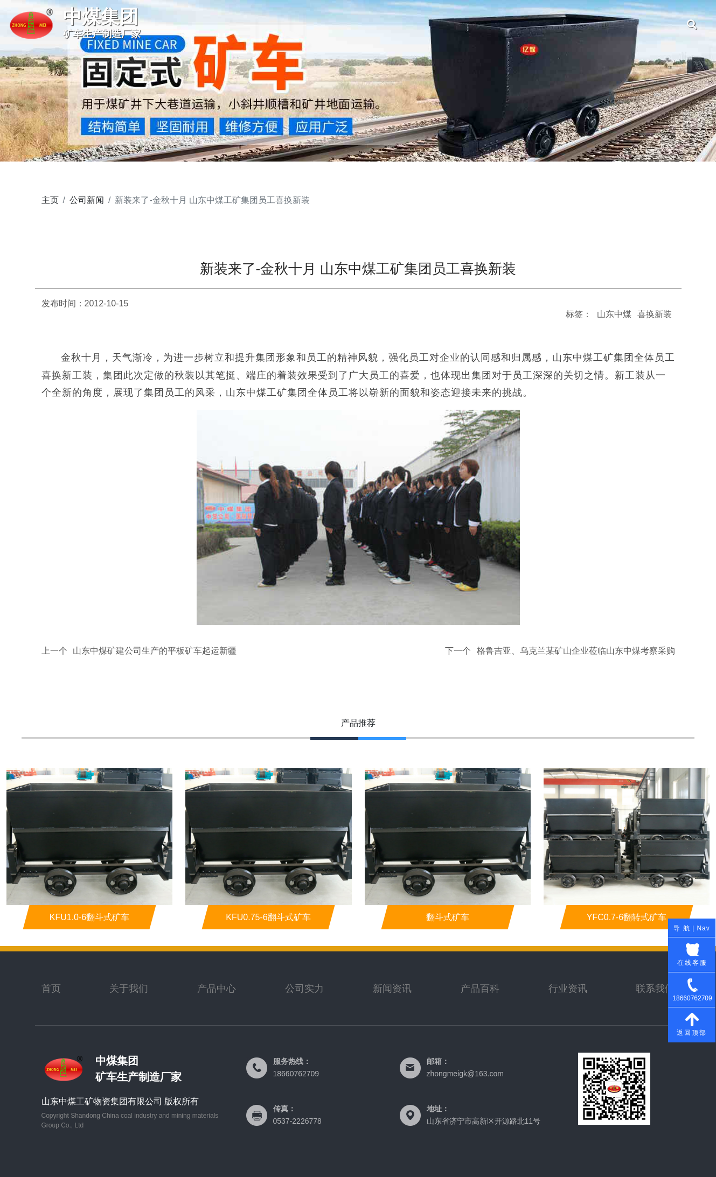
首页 (263, 24)
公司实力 (389, 24)
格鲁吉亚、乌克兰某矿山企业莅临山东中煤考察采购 (576, 650)
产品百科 (480, 988)
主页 (50, 200)
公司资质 (577, 24)
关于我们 (128, 988)
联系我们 (515, 24)
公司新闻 (640, 24)
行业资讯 (567, 988)
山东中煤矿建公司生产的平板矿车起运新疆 (155, 650)
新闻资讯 (392, 988)
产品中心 (452, 24)
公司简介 (326, 24)
